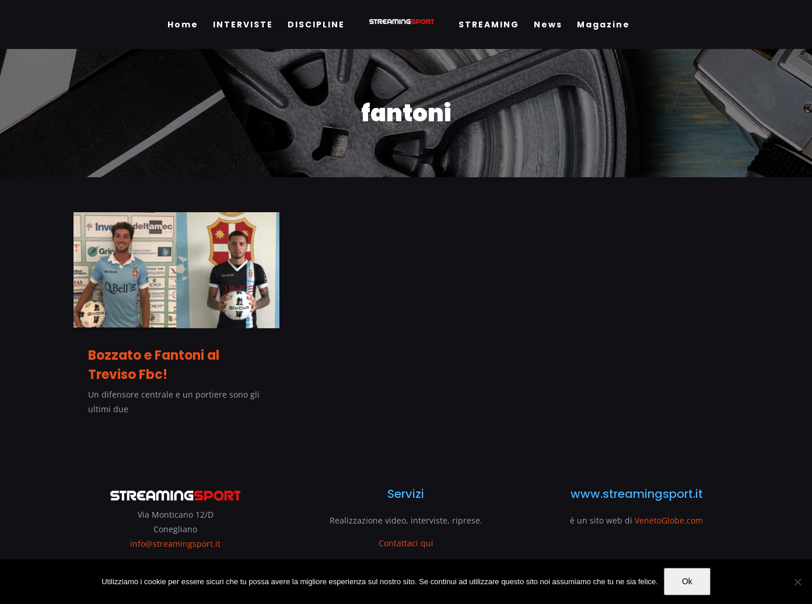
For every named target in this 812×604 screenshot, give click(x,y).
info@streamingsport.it (175, 543)
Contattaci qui (406, 543)
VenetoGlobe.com (669, 520)
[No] (797, 582)
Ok (687, 581)
